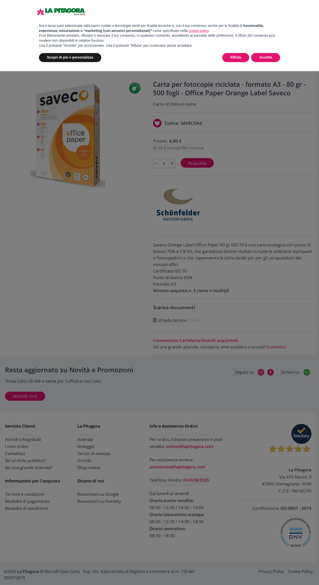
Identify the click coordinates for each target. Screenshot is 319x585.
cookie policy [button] (198, 31)
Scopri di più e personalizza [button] (70, 57)
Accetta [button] (265, 57)
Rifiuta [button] (235, 57)
